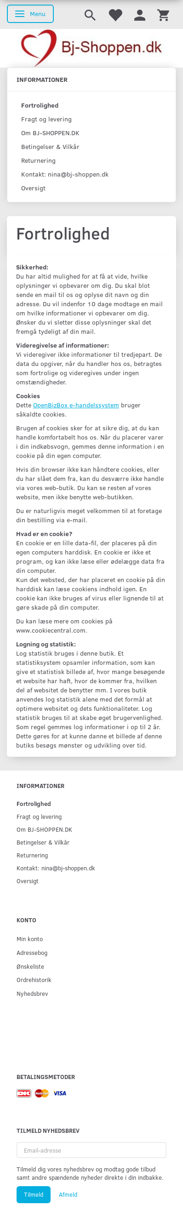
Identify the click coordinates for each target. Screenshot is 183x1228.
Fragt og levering (46, 118)
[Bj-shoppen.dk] (91, 48)
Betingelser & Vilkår (50, 146)
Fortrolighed (39, 105)
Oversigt (33, 187)
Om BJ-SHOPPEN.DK (50, 132)
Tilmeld (33, 1194)
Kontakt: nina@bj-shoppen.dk (65, 174)
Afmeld (68, 1194)
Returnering (38, 160)
